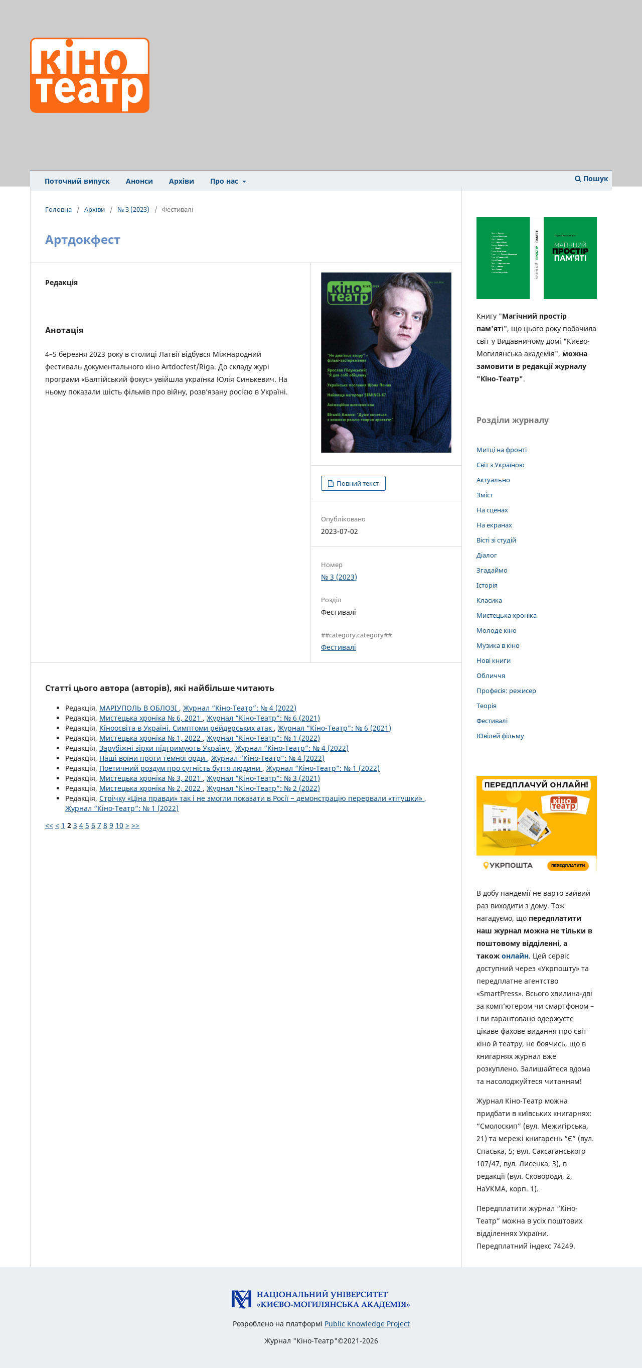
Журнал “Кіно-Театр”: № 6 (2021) (263, 718)
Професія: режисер (506, 690)
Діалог (486, 555)
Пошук (591, 178)
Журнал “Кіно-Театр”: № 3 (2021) (263, 778)
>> (135, 825)
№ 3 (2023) (133, 209)
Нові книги (493, 660)
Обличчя (490, 675)
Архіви (181, 181)
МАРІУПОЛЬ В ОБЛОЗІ (139, 708)
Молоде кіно (496, 630)
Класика (489, 600)
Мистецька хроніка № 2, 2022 (151, 788)
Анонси (139, 181)
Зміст (484, 494)
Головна (58, 209)
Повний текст (357, 483)
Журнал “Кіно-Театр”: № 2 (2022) (263, 788)
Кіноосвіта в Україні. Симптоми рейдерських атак (186, 728)
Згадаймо (492, 570)
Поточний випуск (77, 181)
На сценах (492, 509)
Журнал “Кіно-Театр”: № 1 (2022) (263, 738)
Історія (487, 585)
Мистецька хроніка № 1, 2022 (151, 738)
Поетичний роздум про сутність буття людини (180, 768)
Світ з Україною (500, 464)
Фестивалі (338, 647)
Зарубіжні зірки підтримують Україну (165, 748)
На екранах (494, 524)
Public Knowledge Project (367, 1323)
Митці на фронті (501, 449)
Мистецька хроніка (506, 615)
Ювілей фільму (500, 735)
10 (119, 825)
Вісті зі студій (496, 539)
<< (49, 825)
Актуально (493, 479)
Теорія (486, 705)
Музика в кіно (498, 645)
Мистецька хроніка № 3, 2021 (151, 778)
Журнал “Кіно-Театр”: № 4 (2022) (239, 708)
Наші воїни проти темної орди (153, 758)
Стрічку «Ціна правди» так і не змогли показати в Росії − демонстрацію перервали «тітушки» (261, 798)
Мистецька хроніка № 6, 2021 (151, 718)
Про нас (225, 181)
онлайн (515, 956)
